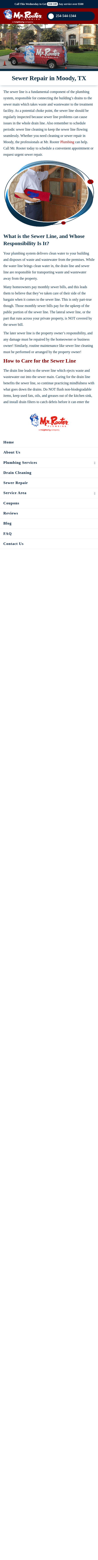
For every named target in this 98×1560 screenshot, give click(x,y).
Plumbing (67, 142)
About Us (12, 452)
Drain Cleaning (17, 473)
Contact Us (13, 544)
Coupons (11, 503)
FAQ (7, 534)
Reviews (10, 513)
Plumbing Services (20, 462)
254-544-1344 (62, 16)
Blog (7, 523)
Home (8, 442)
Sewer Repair (15, 483)
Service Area (15, 493)
